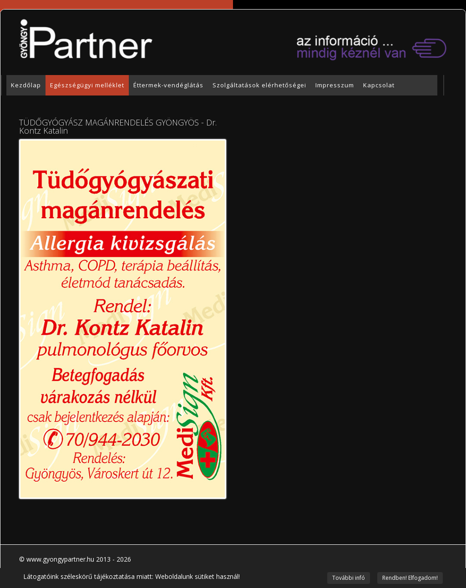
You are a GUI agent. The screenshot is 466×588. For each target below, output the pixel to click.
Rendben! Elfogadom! (410, 578)
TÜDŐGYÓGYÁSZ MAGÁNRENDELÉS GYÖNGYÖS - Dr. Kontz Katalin (118, 126)
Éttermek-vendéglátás (168, 85)
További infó (348, 578)
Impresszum (334, 85)
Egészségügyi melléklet (87, 85)
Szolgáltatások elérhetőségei (259, 85)
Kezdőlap (26, 85)
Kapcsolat (379, 85)
